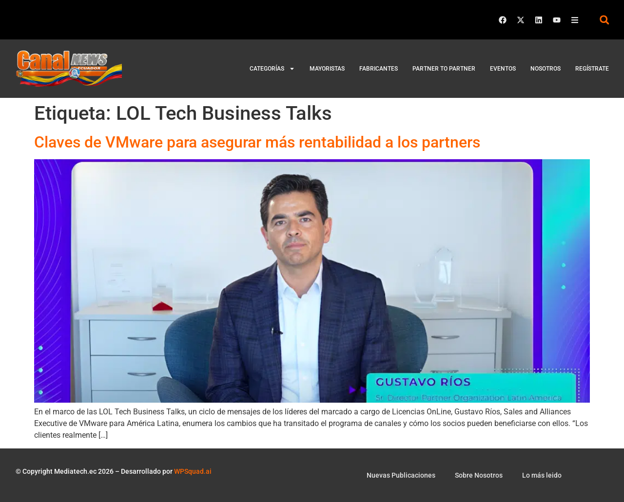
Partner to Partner (443, 68)
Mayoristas (327, 68)
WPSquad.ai (193, 471)
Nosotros (545, 68)
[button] (604, 20)
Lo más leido (542, 475)
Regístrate (592, 68)
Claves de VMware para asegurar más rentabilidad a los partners (257, 142)
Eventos (503, 68)
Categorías (272, 68)
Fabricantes (378, 68)
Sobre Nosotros (479, 475)
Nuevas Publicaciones (401, 475)
